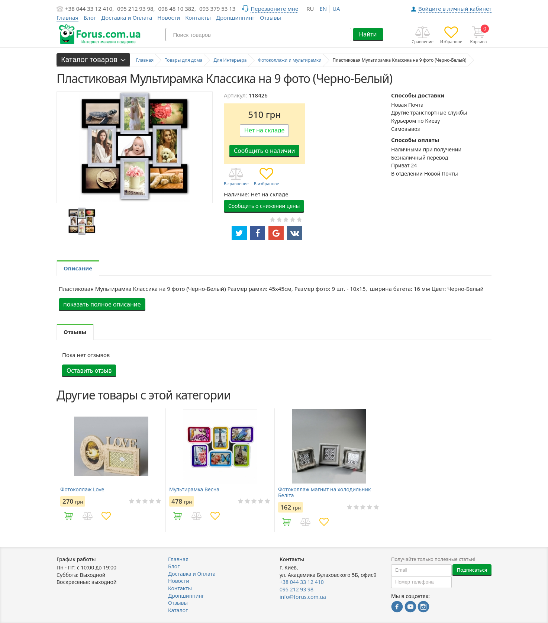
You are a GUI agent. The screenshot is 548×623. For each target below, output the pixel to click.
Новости (168, 17)
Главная (178, 559)
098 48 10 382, (177, 8)
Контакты (198, 17)
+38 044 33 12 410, (89, 8)
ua (336, 8)
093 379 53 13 (217, 8)
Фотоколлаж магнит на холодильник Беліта (324, 492)
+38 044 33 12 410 (302, 581)
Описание (78, 268)
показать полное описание (102, 304)
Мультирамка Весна (194, 489)
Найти (368, 34)
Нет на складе (264, 130)
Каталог (178, 610)
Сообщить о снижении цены (264, 205)
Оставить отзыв (89, 370)
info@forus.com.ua (303, 596)
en (323, 8)
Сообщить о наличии (264, 151)
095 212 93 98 (296, 589)
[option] (81, 221)
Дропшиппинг (235, 17)
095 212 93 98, (136, 8)
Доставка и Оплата (126, 17)
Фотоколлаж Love (82, 489)
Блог (90, 17)
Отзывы (270, 17)
